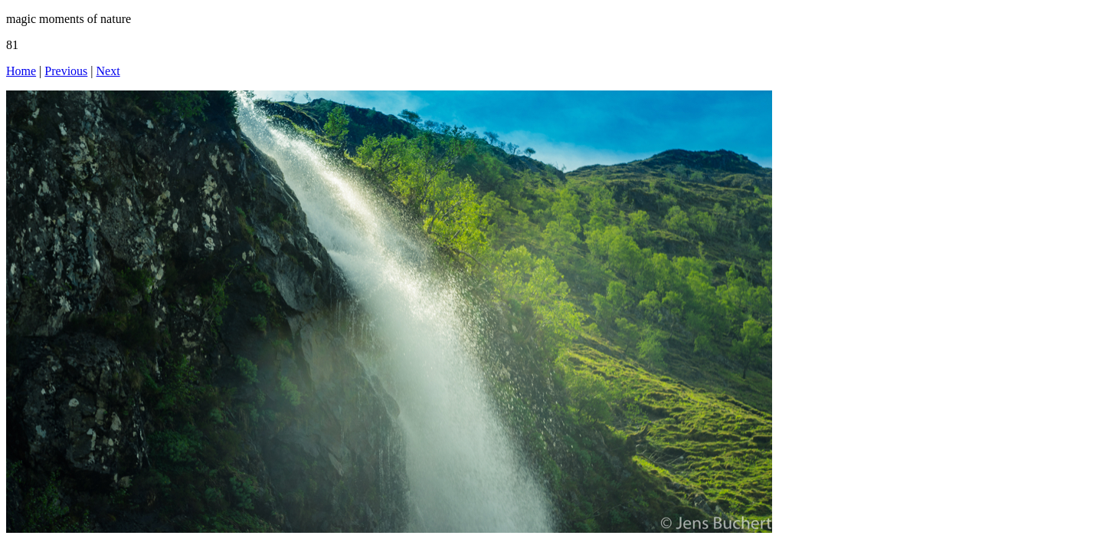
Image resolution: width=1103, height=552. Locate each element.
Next (108, 70)
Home (21, 70)
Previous (65, 70)
